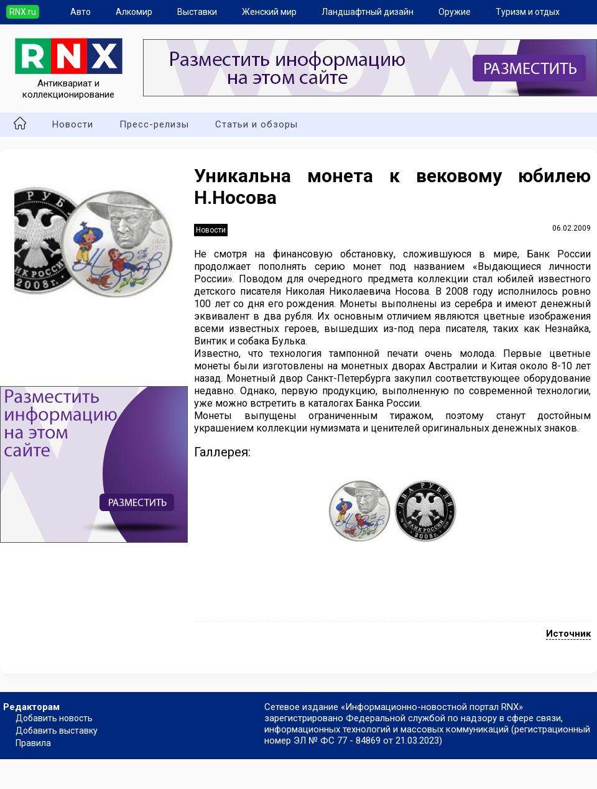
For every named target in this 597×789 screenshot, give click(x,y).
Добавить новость (54, 718)
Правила (33, 743)
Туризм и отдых (528, 12)
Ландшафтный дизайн (368, 12)
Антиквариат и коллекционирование (69, 83)
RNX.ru (22, 12)
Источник (568, 633)
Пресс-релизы (154, 124)
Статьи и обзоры (256, 124)
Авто (80, 12)
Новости (72, 124)
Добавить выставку (57, 731)
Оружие (454, 12)
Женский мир (269, 12)
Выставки (197, 12)
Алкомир (134, 12)
